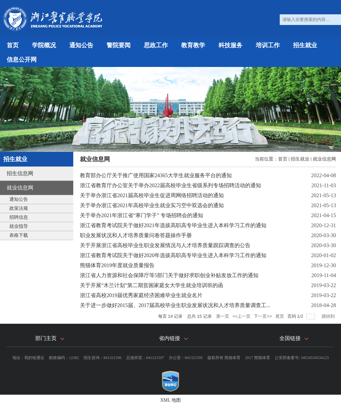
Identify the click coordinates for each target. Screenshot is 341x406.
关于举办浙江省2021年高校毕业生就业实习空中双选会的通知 (152, 205)
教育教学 (193, 45)
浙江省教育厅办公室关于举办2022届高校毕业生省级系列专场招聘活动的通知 (170, 185)
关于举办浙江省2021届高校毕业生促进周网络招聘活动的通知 (152, 195)
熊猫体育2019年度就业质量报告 (117, 265)
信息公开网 (22, 59)
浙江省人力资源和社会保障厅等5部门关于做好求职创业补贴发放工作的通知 (169, 275)
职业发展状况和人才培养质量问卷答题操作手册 (136, 235)
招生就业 (305, 45)
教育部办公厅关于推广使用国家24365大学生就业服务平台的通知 (156, 175)
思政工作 (156, 45)
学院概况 (44, 45)
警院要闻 (119, 45)
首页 (13, 45)
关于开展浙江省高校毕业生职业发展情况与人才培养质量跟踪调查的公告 (165, 245)
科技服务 (230, 45)
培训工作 (268, 45)
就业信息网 (324, 159)
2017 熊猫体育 (257, 357)
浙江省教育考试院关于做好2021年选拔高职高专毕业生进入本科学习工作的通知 (173, 225)
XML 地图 (170, 400)
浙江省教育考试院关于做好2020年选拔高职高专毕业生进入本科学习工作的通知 (173, 255)
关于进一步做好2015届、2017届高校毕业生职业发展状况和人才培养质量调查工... (175, 305)
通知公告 (81, 45)
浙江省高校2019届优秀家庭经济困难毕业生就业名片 (141, 295)
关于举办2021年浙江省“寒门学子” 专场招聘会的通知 (141, 215)
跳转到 (329, 316)
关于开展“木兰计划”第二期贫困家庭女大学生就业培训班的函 (151, 285)
